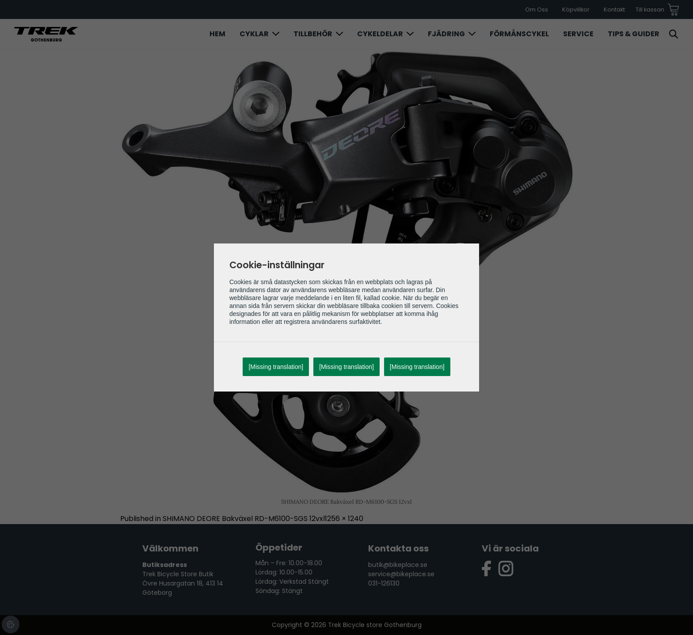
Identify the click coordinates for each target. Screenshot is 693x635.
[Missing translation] (275, 366)
